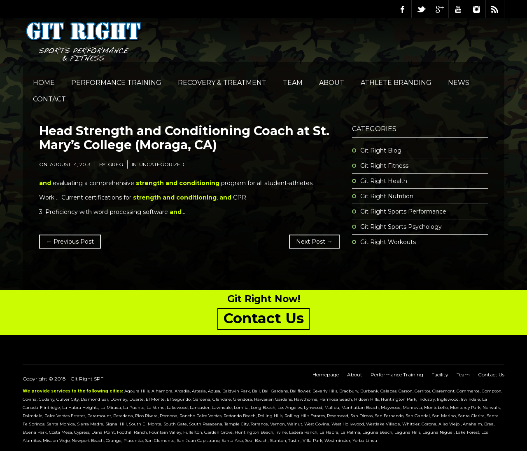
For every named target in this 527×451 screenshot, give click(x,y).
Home (44, 83)
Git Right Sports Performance (403, 211)
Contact (49, 99)
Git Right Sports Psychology (401, 226)
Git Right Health (383, 181)
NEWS (458, 83)
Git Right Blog (380, 150)
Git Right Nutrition (386, 196)
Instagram (476, 9)
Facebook (402, 9)
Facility (439, 374)
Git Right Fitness (384, 165)
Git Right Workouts (388, 242)
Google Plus (439, 9)
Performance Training (116, 83)
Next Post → (314, 241)
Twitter (421, 9)
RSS (495, 9)
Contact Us (491, 374)
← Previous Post (70, 241)
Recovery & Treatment (222, 83)
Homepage (325, 374)
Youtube (458, 9)
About (331, 83)
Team (293, 83)
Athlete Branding (396, 83)
